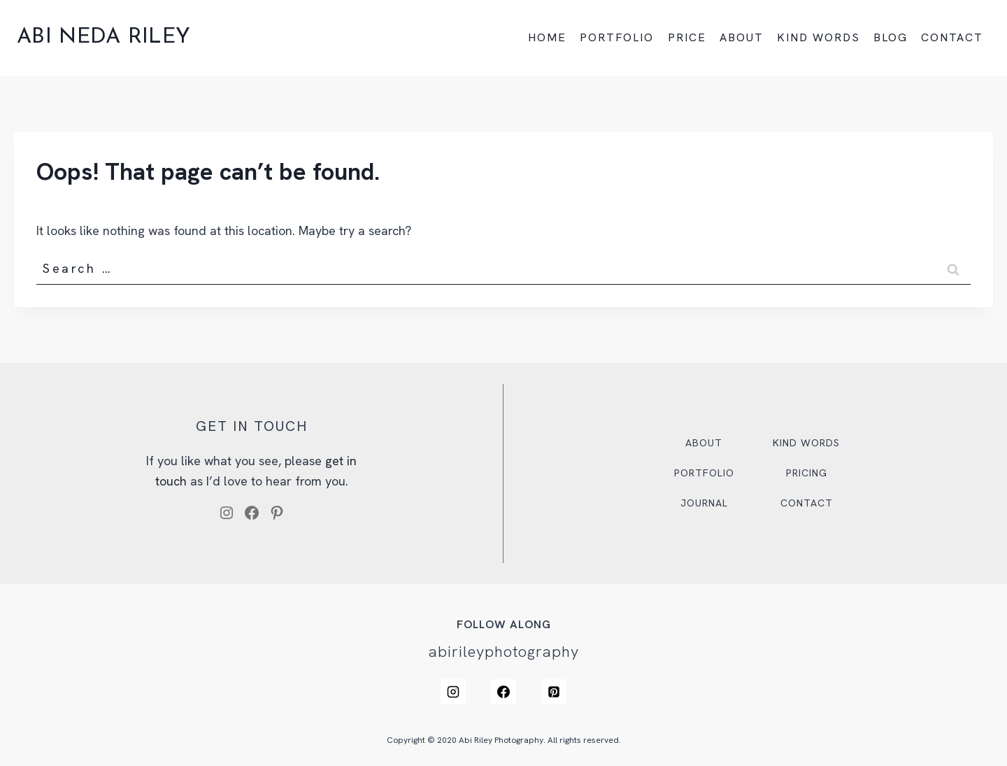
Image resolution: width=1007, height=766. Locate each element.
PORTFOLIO (617, 37)
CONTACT (952, 37)
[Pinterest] (553, 691)
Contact (806, 503)
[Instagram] (453, 691)
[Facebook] (503, 691)
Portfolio (704, 473)
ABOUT (742, 37)
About (703, 443)
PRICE (687, 37)
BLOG (890, 37)
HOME (547, 37)
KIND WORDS (818, 37)
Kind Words (806, 443)
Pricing (806, 473)
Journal (704, 503)
